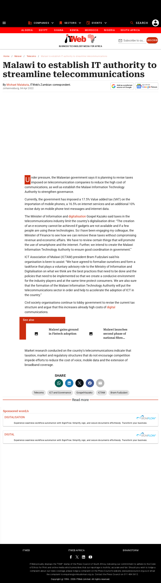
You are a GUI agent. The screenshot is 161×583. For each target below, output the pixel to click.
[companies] (41, 23)
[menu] (4, 23)
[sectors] (70, 23)
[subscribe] (152, 40)
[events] (97, 23)
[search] (139, 23)
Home (6, 56)
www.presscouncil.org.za (134, 571)
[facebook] (90, 383)
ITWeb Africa (76, 550)
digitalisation (78, 216)
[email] (100, 383)
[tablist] (80, 30)
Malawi (18, 56)
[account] (155, 23)
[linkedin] (69, 383)
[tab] (26, 30)
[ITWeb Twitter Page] (77, 557)
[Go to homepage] (80, 42)
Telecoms (31, 56)
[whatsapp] (59, 383)
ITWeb (26, 550)
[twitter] (79, 383)
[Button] (130, 30)
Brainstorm (130, 550)
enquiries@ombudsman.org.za (78, 574)
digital (111, 307)
